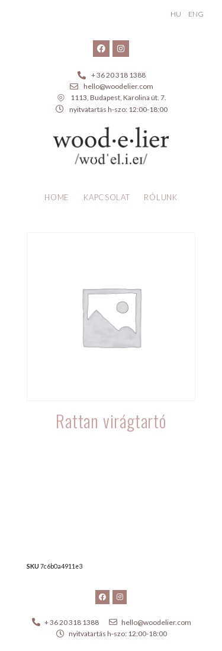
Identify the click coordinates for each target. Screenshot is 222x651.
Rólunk (160, 197)
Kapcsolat (106, 197)
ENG (196, 13)
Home (56, 197)
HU (175, 13)
